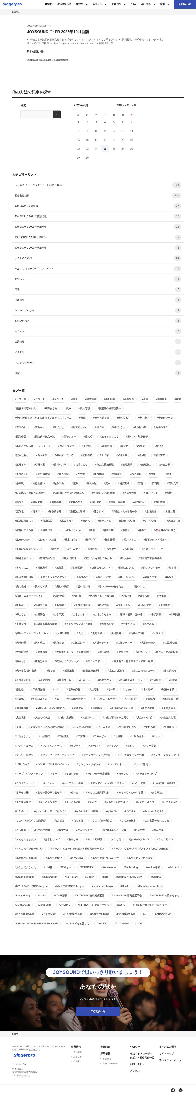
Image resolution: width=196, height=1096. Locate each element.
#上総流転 (44, 736)
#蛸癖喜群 (86, 455)
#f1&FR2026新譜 (72, 914)
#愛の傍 (168, 577)
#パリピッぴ (21, 764)
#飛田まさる (50, 408)
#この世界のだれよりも (156, 820)
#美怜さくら (21, 474)
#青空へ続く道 (101, 418)
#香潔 (177, 399)
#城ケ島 (51, 670)
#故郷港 (59, 567)
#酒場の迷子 (161, 427)
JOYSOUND (64, 4)
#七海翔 (118, 736)
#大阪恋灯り (78, 642)
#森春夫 (142, 530)
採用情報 (98, 299)
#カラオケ (49, 783)
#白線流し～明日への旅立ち (30, 493)
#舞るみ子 (164, 464)
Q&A (133, 4)
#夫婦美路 (115, 633)
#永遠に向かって (24, 521)
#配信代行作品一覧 (44, 436)
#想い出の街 (83, 586)
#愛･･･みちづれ (127, 577)
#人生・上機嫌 (65, 717)
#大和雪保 (41, 652)
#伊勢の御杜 (148, 708)
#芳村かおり (59, 464)
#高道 (145, 399)
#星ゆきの (125, 558)
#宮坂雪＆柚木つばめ (45, 624)
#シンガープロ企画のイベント (52, 764)
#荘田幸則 (39, 464)
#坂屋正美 (68, 670)
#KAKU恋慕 (60, 895)
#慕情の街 (82, 577)
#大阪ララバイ (101, 642)
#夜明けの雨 (40, 661)
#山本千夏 (58, 614)
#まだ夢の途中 (23, 802)
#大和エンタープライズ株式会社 (73, 652)
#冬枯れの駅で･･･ (76, 699)
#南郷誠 (173, 680)
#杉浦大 (111, 549)
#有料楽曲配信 (47, 558)
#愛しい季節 (62, 586)
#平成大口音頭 (82, 605)
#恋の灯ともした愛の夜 (101, 596)
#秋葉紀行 (117, 474)
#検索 (92, 530)
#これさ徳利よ (128, 820)
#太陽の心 (157, 633)
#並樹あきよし (23, 736)
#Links (42, 895)
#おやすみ (72, 839)
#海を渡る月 (54, 511)
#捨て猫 (171, 567)
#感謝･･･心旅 (103, 577)
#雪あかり (39, 427)
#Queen (89, 877)
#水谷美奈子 (67, 521)
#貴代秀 (159, 446)
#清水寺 (35, 511)
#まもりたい (157, 792)
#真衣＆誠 (90, 483)
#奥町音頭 (96, 633)
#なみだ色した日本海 (86, 811)
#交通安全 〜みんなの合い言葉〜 (47, 727)
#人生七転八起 (42, 717)
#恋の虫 (76, 596)
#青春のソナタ (165, 418)
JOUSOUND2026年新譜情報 (98, 237)
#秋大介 (153, 474)
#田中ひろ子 (151, 493)
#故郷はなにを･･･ (100, 567)
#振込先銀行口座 (24, 577)
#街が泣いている (64, 455)
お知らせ (98, 279)
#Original (156, 877)
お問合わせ (185, 4)
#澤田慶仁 (95, 502)
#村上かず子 (73, 549)
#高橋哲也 (161, 399)
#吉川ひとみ (64, 680)
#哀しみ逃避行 (116, 670)
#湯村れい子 (139, 502)
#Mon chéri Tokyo (102, 886)
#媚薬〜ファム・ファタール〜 (31, 633)
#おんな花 (157, 830)
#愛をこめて (150, 577)
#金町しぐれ (118, 427)
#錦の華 (99, 427)
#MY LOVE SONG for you (31, 886)
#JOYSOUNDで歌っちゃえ (164, 895)
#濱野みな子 (76, 502)
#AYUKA (102, 923)
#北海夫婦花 (73, 689)
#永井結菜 (46, 521)
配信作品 (116, 4)
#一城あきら (137, 736)
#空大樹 (80, 474)
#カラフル (122, 773)
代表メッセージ (110, 1063)
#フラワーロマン (24, 755)
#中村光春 (149, 727)
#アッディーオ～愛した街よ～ (107, 783)
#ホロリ (130, 745)
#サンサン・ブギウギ (88, 764)
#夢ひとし (141, 652)
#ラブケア (75, 745)
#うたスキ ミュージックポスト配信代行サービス (77, 848)
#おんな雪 (139, 830)
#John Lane (44, 905)
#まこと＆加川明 (48, 802)
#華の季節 (159, 455)
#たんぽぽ (58, 820)
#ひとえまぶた (170, 802)
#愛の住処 (20, 586)
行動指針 (77, 1061)
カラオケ (97, 4)
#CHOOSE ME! (163, 914)
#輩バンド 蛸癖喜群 (137, 436)
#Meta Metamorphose (150, 886)
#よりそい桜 (21, 792)
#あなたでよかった (25, 867)
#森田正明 (108, 530)
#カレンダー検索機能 (97, 773)
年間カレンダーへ (126, 105)
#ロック (155, 736)
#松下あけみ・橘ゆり (155, 539)
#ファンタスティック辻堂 (96, 755)
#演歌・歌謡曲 (117, 502)
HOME (49, 4)
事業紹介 (105, 1046)
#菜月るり (20, 464)
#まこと (92, 802)
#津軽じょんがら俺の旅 (124, 511)
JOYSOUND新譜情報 (98, 206)
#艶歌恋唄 (126, 464)
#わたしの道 (138, 783)
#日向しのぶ (21, 567)
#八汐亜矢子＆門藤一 (105, 699)
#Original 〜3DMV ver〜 (129, 877)
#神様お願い (38, 483)
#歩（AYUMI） (150, 521)
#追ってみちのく (109, 436)
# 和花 (47, 867)
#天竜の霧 (20, 642)
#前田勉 (19, 699)
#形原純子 (60, 605)
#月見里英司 (69, 558)
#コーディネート (117, 764)
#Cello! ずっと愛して (77, 923)
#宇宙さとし (128, 624)
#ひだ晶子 (20, 811)
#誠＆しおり (21, 455)
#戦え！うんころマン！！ (55, 577)
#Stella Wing (130, 867)
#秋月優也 (135, 474)
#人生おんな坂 (168, 717)
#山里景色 (39, 614)
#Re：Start (71, 877)
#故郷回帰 (77, 567)
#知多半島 (58, 483)
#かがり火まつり (85, 830)
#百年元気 (172, 483)
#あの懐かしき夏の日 (26, 858)
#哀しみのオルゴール (143, 670)
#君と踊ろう (169, 670)
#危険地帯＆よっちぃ (130, 680)
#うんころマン (165, 839)
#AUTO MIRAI (122, 923)
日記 (98, 289)
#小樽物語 (174, 614)
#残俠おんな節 (127, 521)
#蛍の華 (104, 455)
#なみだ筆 (111, 811)
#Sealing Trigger (24, 877)
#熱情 (168, 493)
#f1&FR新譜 (49, 914)
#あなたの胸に (54, 858)
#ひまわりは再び (145, 802)
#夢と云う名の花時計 (166, 652)
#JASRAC (64, 905)
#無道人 (19, 502)
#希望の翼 (103, 605)
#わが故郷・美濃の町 (165, 783)
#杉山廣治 (128, 549)
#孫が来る (148, 624)
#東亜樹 (54, 549)
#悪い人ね (139, 586)
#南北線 (19, 689)
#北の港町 (147, 689)
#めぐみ (74, 792)
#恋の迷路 (58, 596)
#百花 (140, 483)
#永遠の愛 (169, 511)
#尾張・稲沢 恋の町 (130, 614)
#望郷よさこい (23, 558)
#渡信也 (19, 511)
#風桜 (68, 408)
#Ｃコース (20, 399)
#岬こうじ (20, 614)
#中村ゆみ (168, 727)
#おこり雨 (115, 839)
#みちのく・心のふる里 (130, 792)
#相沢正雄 (123, 483)
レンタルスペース (98, 362)
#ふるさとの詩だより (116, 802)
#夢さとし (20, 661)
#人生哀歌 (20, 717)
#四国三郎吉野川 (91, 670)
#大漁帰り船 (170, 642)
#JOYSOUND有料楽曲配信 (89, 895)
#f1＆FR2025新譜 (24, 914)
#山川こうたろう (102, 614)
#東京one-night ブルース (29, 549)
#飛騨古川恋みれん (25, 408)
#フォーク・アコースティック (57, 755)
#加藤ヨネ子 (167, 689)
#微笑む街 (144, 596)
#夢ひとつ (122, 652)
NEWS (79, 4)
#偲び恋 (150, 699)
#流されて (98, 511)
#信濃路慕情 (21, 708)
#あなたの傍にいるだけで (105, 858)
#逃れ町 (88, 436)
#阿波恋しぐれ (79, 427)
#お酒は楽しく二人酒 (114, 830)
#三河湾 (80, 736)
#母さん (85, 521)
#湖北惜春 (159, 502)
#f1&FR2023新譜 (125, 914)
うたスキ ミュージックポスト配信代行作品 (98, 185)
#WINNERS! (87, 867)
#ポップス (113, 745)
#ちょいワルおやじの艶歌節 (30, 820)
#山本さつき (78, 614)
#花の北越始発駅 (104, 464)
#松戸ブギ (90, 539)
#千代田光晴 (38, 689)
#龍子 (74, 399)
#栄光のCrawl (22, 539)
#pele (105, 877)
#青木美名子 (123, 418)
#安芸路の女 (107, 624)
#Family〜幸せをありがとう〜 (150, 905)
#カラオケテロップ (146, 773)
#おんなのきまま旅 (25, 839)
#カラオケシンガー (25, 783)
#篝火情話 (63, 474)
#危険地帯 (155, 680)
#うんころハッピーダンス (29, 848)
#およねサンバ (51, 839)
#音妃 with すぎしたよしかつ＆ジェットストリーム (43, 418)
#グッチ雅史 (141, 764)
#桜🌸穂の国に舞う (164, 530)
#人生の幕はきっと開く (115, 717)
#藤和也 (142, 455)
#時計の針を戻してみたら (98, 558)
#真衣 (107, 483)
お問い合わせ (98, 320)
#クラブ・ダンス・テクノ (29, 773)
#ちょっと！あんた (153, 811)
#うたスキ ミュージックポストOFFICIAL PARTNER (140, 848)
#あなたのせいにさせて (140, 858)
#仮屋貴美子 (169, 708)
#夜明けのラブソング (66, 661)
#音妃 (82, 418)
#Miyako (125, 886)
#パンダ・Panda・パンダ (165, 755)
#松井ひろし (129, 539)
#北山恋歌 (93, 689)
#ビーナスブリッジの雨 (131, 755)
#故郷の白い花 (126, 567)
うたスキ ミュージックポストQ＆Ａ (98, 268)
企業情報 (98, 341)
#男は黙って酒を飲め (103, 493)
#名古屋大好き (23, 680)
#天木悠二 (39, 642)
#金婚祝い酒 (139, 427)
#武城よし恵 (173, 521)
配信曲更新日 (98, 195)
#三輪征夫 (63, 736)
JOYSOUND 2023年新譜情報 (98, 247)
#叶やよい (84, 680)
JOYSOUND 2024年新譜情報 (98, 216)
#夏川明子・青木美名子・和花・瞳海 (132, 661)
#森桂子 (125, 530)
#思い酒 (126, 596)
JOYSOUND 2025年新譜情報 (98, 226)
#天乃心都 (58, 642)
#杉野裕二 (93, 549)
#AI (140, 923)
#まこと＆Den (73, 802)
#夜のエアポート (95, 661)
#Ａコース (58, 399)
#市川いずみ (123, 605)
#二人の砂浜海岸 (82, 727)
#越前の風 (106, 446)
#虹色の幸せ (123, 455)
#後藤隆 (161, 596)
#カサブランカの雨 (72, 783)
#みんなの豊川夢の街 (97, 792)
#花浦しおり (80, 464)
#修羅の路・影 (170, 699)
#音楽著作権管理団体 (109, 408)
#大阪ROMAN (147, 642)
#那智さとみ (69, 436)
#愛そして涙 (40, 586)
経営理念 (77, 1057)
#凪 (57, 699)
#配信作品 (20, 436)
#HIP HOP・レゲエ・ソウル (93, 905)
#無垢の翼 (36, 502)
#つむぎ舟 (130, 811)
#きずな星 (63, 830)
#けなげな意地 (42, 830)
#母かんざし (104, 521)
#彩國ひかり (40, 605)
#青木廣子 (143, 418)
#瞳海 (74, 483)
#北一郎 (111, 689)
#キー (54, 773)
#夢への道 (103, 652)
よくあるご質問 (98, 258)
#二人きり (104, 727)
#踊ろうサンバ (66, 446)
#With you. (66, 867)
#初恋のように (39, 699)
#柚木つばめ (70, 539)
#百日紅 (155, 483)
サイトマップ (166, 1053)
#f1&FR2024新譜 (99, 914)
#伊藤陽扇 (96, 708)
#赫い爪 (124, 446)
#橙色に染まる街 (24, 530)
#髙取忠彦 (128, 399)
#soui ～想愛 (152, 867)
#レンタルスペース (51, 745)
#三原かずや (99, 736)
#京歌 (18, 727)
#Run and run (49, 877)
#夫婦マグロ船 (137, 633)
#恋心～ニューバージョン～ (30, 596)
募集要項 (107, 1059)
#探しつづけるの (150, 567)
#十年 (56, 689)
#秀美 (168, 474)
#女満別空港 (62, 633)
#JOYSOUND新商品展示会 (127, 895)
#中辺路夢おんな (127, 727)
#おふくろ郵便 (94, 839)
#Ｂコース (39, 399)
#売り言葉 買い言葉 (27, 670)
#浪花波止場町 (77, 511)
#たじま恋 (77, 820)
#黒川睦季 (109, 399)
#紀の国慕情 (43, 474)
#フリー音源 (149, 745)
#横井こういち (73, 530)
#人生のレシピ (144, 717)
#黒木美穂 (90, 399)
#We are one (108, 867)
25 (105, 149)
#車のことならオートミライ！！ (33, 446)
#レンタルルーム (24, 745)
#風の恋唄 (84, 408)
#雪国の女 (20, 427)
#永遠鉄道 (150, 511)
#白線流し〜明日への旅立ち (68, 493)
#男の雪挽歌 (129, 493)
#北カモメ (128, 689)
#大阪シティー (124, 642)
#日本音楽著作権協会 (150, 558)
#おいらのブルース (139, 839)
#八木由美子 (132, 699)
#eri (145, 914)
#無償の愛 (55, 502)
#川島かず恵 (144, 605)
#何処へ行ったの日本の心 (50, 708)
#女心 (80, 633)
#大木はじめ (21, 652)
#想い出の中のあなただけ (112, 586)
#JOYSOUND (22, 905)
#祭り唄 (19, 483)
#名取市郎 (44, 680)
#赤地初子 (141, 446)
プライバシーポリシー (171, 1060)
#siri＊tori (173, 867)
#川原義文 (164, 605)
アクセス (98, 352)
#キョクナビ (71, 773)
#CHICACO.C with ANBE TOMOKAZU (36, 923)
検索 (162, 4)
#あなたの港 (76, 858)
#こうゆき (20, 830)
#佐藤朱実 (77, 708)
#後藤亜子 (20, 605)
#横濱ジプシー (49, 530)
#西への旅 (41, 455)
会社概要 (146, 4)
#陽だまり (58, 427)
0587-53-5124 (23, 1075)
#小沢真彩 (155, 614)
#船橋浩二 (145, 464)
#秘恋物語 (98, 474)
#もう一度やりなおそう (49, 792)
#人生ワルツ (88, 717)
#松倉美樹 (109, 539)
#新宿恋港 (41, 567)
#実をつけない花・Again (78, 624)
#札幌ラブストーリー (154, 549)
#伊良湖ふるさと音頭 (121, 708)
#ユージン (94, 745)
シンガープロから (98, 310)
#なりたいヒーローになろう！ (50, 811)
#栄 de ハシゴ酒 (47, 539)
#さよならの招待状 (101, 820)
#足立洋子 (87, 446)
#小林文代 (20, 624)
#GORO (121, 905)
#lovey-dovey (22, 895)
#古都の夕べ (104, 680)
